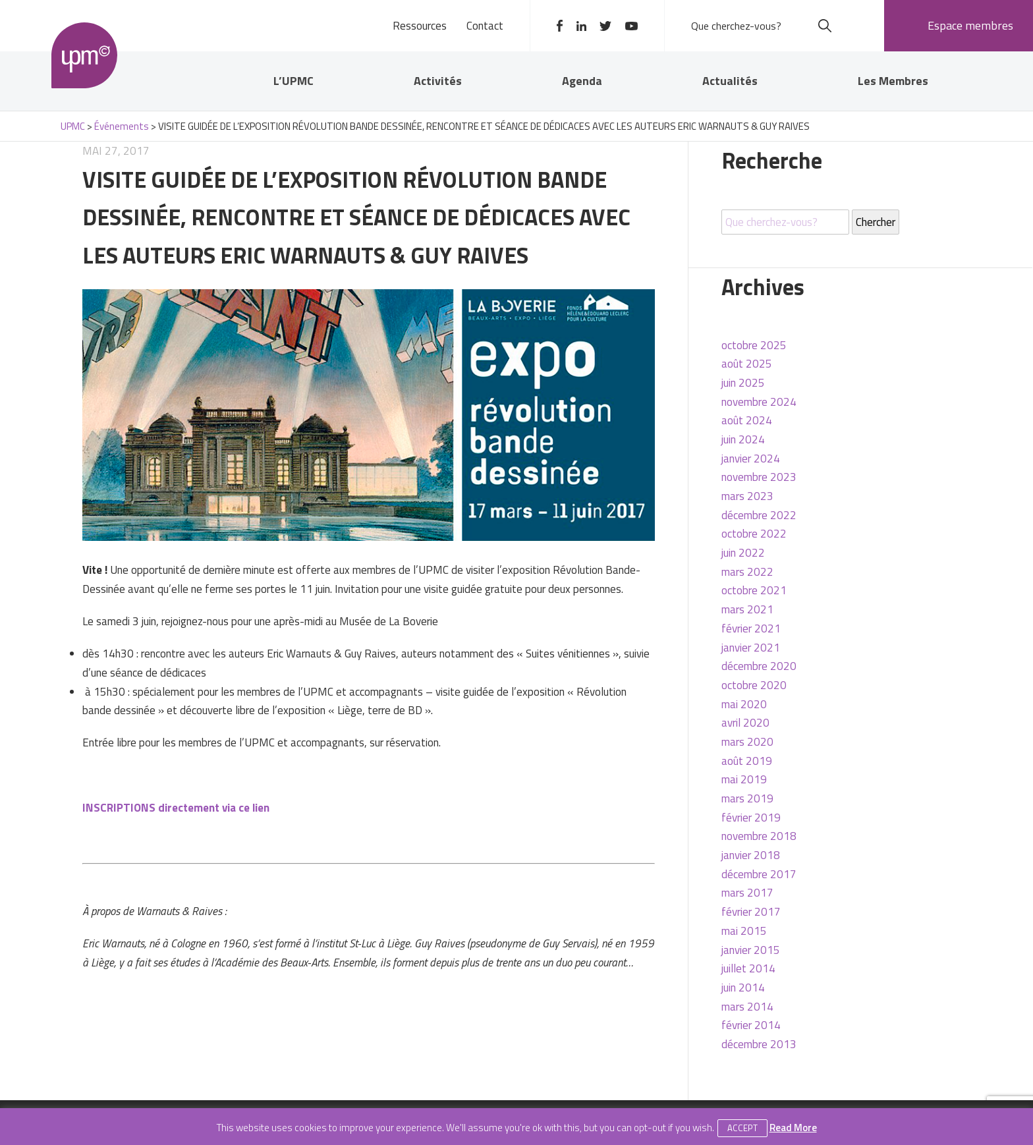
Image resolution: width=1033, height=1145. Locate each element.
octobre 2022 (754, 533)
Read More (793, 1127)
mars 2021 (747, 609)
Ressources (420, 25)
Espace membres (970, 25)
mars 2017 (747, 892)
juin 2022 (743, 552)
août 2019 (746, 760)
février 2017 (751, 911)
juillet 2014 (748, 968)
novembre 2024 (758, 401)
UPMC (84, 55)
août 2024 (746, 420)
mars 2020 (747, 741)
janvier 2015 (750, 950)
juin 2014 (743, 987)
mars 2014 (747, 1006)
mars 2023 (747, 496)
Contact (484, 25)
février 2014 (751, 1025)
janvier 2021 (750, 647)
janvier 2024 (750, 458)
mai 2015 (744, 930)
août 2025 (746, 363)
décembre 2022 (758, 515)
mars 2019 (747, 798)
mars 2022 (747, 571)
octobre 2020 (754, 685)
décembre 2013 (758, 1044)
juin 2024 (743, 439)
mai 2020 (744, 704)
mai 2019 (744, 779)
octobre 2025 (754, 345)
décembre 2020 (758, 666)
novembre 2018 (758, 836)
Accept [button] (742, 1127)
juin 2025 (743, 382)
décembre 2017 (758, 874)
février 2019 (751, 817)
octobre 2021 (754, 590)
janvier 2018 (750, 855)
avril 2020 (745, 722)
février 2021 (751, 628)
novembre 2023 (758, 477)
